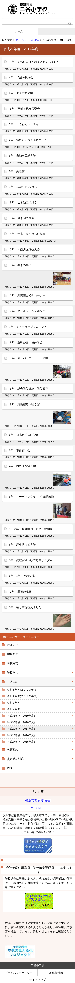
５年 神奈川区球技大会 (24, 249)
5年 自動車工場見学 (22, 155)
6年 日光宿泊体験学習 (24, 434)
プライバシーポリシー (19, 972)
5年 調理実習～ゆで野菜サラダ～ (31, 560)
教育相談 (12, 749)
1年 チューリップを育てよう (28, 326)
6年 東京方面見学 (21, 93)
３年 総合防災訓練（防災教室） (30, 388)
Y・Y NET (37, 808)
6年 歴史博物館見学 (22, 544)
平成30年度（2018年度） (21, 722)
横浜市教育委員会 (38, 800)
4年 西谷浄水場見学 (22, 466)
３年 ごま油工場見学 (23, 202)
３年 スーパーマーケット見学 (28, 358)
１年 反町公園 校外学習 (26, 342)
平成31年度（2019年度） (21, 715)
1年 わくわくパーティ (24, 124)
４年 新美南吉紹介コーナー (27, 295)
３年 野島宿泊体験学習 (24, 404)
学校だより (14, 672)
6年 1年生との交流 (22, 575)
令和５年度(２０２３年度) (22, 689)
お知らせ (12, 645)
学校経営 (12, 663)
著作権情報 (56, 972)
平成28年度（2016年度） (21, 735)
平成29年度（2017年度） (21, 728)
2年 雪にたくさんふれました (28, 140)
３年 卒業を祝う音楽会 (24, 108)
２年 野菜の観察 (20, 591)
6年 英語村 (17, 171)
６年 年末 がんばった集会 (27, 233)
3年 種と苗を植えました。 (26, 607)
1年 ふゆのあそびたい (24, 186)
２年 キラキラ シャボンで (27, 311)
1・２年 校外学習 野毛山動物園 (32, 529)
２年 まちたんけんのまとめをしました (34, 61)
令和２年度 (13, 709)
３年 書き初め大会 (21, 218)
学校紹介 (12, 654)
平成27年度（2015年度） (21, 741)
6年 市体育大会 (19, 450)
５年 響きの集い (20, 265)
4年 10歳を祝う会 (21, 77)
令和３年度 (13, 702)
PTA (9, 768)
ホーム (19, 31)
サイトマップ (37, 979)
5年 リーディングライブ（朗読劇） (32, 496)
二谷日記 (33, 39)
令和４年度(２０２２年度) (22, 696)
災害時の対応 (15, 759)
